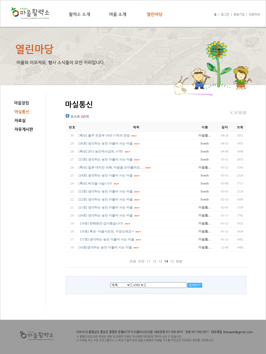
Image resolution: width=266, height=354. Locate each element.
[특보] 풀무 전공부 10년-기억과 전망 (104, 135)
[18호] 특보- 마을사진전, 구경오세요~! (107, 231)
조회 (240, 127)
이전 (141, 261)
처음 (133, 261)
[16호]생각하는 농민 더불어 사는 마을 (105, 247)
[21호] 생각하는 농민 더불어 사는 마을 (106, 207)
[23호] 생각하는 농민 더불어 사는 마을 (106, 191)
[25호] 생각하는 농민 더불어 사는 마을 (106, 159)
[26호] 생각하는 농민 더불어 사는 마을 (106, 143)
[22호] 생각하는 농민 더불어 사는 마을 (106, 199)
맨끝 (179, 261)
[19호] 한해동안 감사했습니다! (101, 223)
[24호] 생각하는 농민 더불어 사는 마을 (106, 175)
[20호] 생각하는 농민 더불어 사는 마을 (106, 215)
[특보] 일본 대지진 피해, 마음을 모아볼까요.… (111, 167)
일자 (225, 127)
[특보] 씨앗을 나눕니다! (95, 183)
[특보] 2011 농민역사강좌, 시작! (101, 151)
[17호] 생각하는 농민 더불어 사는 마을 (107, 239)
